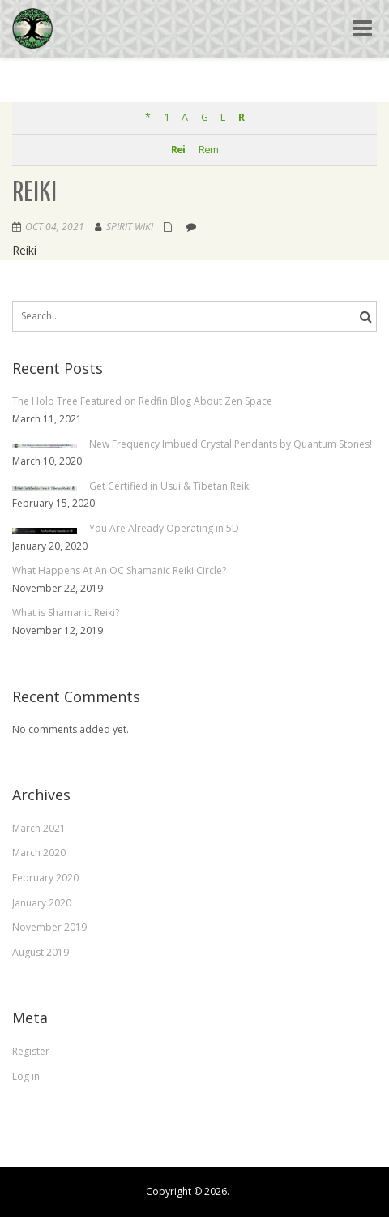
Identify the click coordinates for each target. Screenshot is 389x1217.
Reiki (34, 193)
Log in (26, 1076)
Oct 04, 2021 (54, 227)
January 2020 (41, 903)
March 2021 (39, 828)
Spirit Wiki (129, 227)
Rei (178, 149)
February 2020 (45, 878)
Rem (208, 149)
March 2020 (39, 852)
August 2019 (40, 952)
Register (30, 1051)
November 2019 (49, 927)
